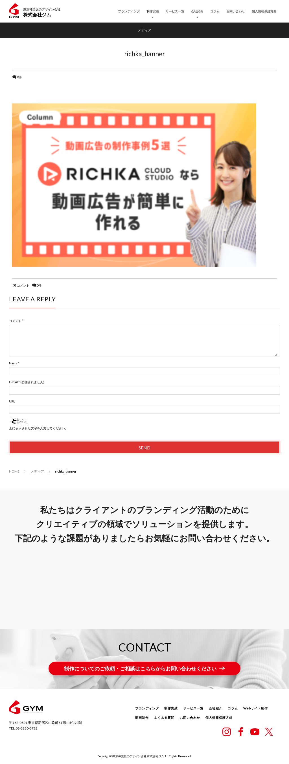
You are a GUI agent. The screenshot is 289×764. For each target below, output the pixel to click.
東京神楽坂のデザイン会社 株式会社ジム (138, 756)
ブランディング (129, 11)
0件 (19, 77)
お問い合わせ (235, 11)
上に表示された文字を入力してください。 (38, 428)
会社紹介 (197, 11)
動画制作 (142, 717)
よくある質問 (164, 717)
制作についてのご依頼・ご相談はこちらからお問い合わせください (140, 668)
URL (12, 401)
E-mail (13, 382)
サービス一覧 (175, 11)
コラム (215, 11)
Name (13, 363)
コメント (23, 285)
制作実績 (152, 11)
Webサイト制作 (255, 708)
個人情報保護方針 (264, 11)
